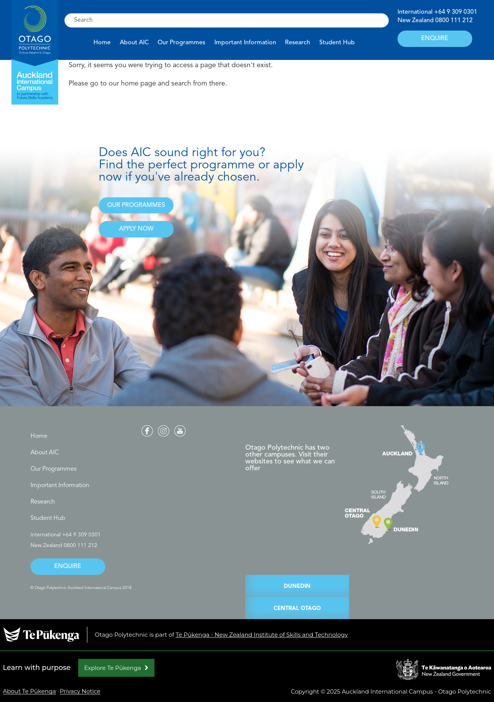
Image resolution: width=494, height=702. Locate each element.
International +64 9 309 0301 (66, 534)
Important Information (245, 43)
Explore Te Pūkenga (112, 667)
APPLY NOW (136, 229)
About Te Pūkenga (29, 691)
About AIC (134, 43)
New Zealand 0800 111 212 (64, 545)
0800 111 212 (454, 21)
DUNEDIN (297, 586)
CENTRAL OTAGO (297, 609)
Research (297, 43)
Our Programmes (181, 43)
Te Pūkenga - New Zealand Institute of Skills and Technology (261, 634)
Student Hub (337, 43)
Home (102, 43)
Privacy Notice (80, 691)
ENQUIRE (434, 39)
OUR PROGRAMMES (136, 205)
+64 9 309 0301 (455, 12)
